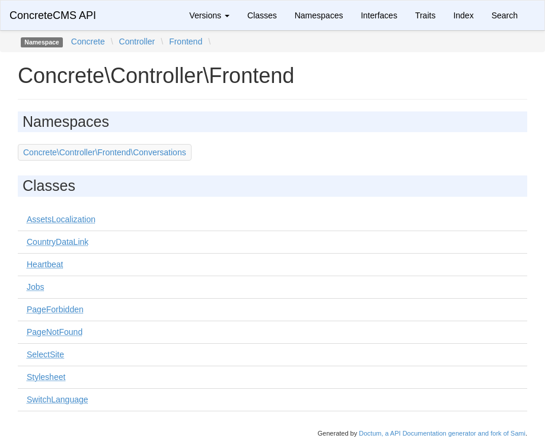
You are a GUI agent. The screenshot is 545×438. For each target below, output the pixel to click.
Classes (262, 15)
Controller (137, 41)
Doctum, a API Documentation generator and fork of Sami (442, 433)
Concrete (88, 41)
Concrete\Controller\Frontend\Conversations (104, 152)
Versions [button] (209, 15)
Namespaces (319, 15)
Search (505, 15)
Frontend (185, 41)
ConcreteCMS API (52, 15)
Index (463, 15)
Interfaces (379, 15)
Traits (425, 15)
